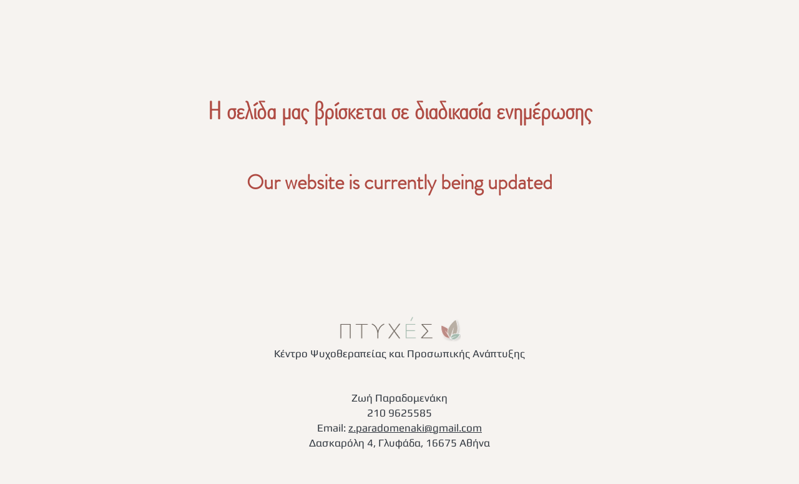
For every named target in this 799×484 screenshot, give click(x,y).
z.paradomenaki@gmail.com (415, 428)
